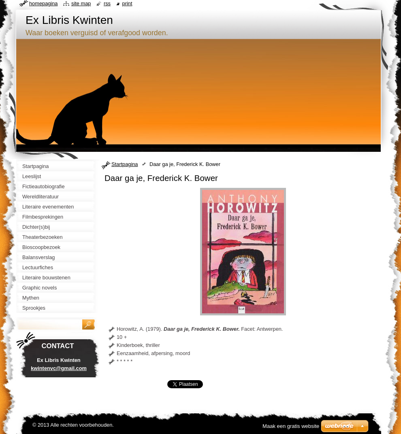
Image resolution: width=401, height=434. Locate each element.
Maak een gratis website (290, 426)
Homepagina (43, 3)
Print (127, 3)
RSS (107, 3)
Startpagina (124, 164)
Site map (81, 3)
